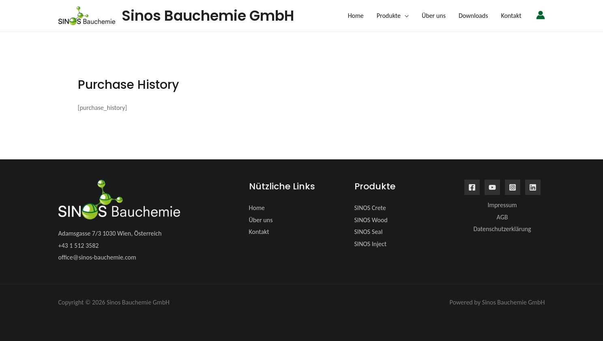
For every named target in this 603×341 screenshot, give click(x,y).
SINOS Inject (370, 244)
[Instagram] (512, 187)
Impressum (502, 205)
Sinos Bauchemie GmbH (208, 16)
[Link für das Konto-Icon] (540, 15)
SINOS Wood (371, 220)
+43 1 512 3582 (78, 245)
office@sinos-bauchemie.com (97, 257)
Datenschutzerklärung (502, 229)
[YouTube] (492, 187)
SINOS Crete (370, 208)
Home (257, 208)
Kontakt (259, 232)
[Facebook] (472, 187)
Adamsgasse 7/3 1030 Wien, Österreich (110, 233)
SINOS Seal (368, 232)
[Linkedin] (533, 187)
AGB (502, 217)
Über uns (261, 220)
